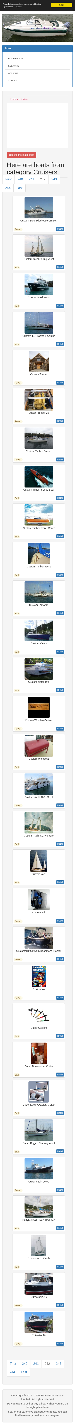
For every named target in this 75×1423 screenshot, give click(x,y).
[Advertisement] (37, 124)
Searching (13, 65)
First (8, 179)
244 (8, 188)
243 (54, 179)
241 (31, 179)
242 (42, 179)
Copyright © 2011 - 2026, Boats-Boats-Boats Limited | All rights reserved (37, 1397)
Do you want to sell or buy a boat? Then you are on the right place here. (37, 1405)
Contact (12, 80)
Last (19, 188)
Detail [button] (60, 229)
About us (13, 73)
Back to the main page (21, 154)
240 (20, 179)
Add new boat (15, 58)
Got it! (61, 5)
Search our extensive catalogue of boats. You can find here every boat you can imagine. (37, 1413)
